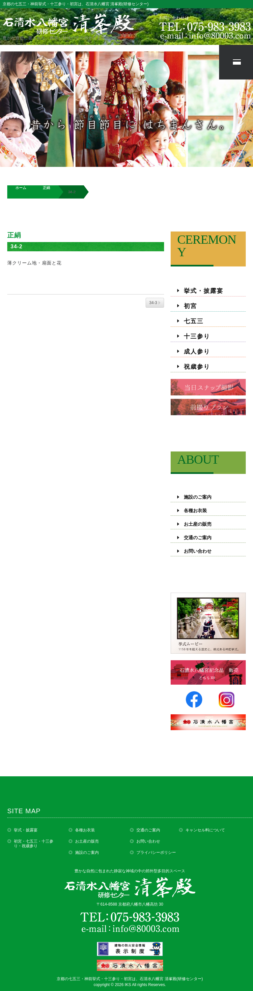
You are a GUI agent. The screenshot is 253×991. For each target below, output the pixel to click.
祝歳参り (197, 366)
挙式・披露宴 (203, 291)
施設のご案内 (197, 497)
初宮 (190, 306)
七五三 (194, 321)
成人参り (197, 351)
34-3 (153, 302)
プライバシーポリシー (156, 852)
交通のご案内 (197, 537)
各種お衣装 (195, 510)
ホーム (20, 188)
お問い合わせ (197, 551)
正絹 (46, 188)
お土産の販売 (197, 524)
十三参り (197, 336)
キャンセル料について (205, 830)
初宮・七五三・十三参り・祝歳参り (33, 843)
